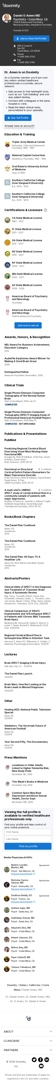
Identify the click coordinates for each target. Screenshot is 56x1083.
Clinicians (28, 1040)
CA (46, 19)
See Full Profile (19, 117)
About (28, 1031)
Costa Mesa (36, 19)
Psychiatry (19, 19)
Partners (28, 1050)
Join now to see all (28, 325)
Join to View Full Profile (31, 38)
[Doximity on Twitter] (34, 1060)
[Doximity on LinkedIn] (46, 1060)
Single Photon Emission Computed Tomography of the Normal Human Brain (24, 395)
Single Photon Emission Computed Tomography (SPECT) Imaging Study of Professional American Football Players (27, 414)
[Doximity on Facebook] (40, 1060)
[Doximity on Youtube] (41, 1066)
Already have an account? (19, 125)
